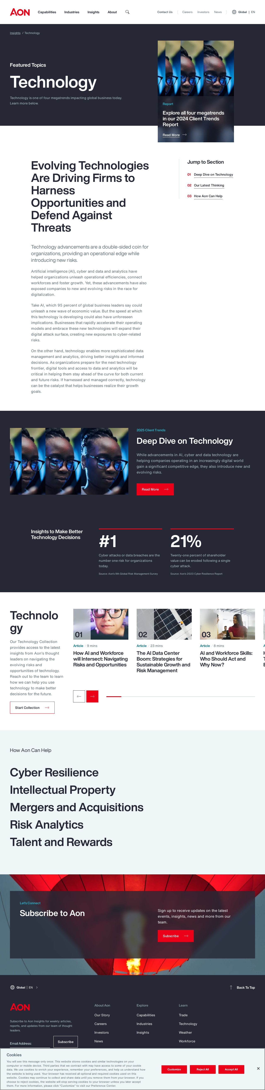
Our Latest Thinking (209, 185)
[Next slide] (92, 696)
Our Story (102, 1015)
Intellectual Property (63, 789)
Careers (187, 12)
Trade (183, 1015)
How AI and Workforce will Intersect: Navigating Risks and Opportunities (100, 658)
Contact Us (164, 12)
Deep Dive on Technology (213, 174)
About (112, 12)
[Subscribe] (176, 936)
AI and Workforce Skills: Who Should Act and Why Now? (226, 658)
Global (243, 12)
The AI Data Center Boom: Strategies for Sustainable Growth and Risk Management (163, 661)
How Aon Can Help (208, 195)
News (218, 12)
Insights (93, 12)
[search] (127, 12)
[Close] (258, 1068)
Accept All (231, 1069)
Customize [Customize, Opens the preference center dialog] (174, 1069)
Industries (71, 12)
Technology (188, 1023)
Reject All (203, 1069)
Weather (185, 1032)
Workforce (187, 1041)
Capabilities (47, 12)
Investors (203, 12)
